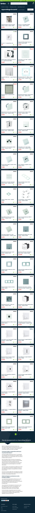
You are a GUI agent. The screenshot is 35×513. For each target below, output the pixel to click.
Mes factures (15, 509)
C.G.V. (2, 509)
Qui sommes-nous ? (4, 506)
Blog (1, 507)
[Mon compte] (30, 3)
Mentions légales (3, 510)
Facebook (25, 507)
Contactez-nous (26, 506)
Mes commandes (15, 507)
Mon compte (15, 506)
